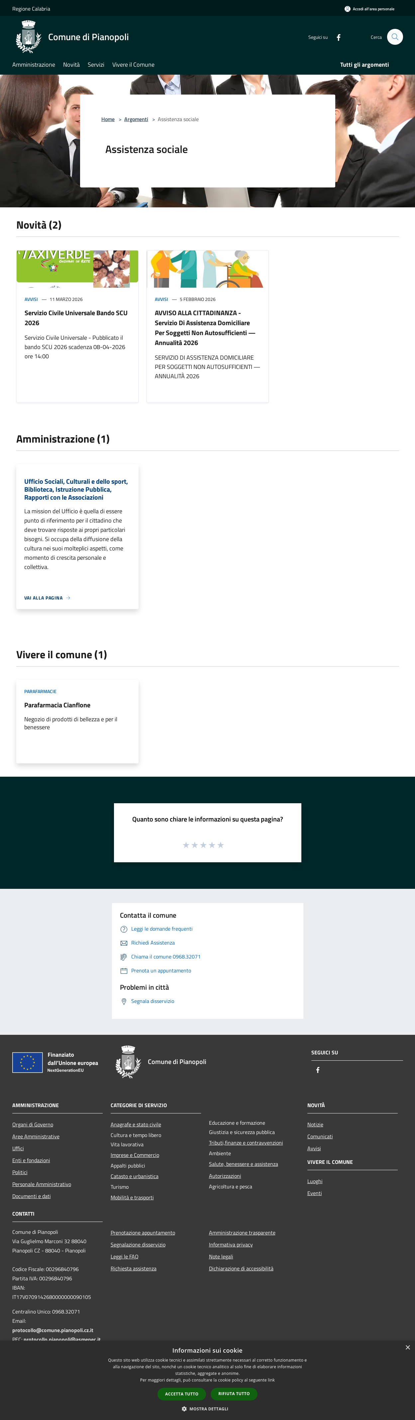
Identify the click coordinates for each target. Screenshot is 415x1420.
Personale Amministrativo (41, 1184)
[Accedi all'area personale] (369, 9)
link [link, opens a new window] (271, 1380)
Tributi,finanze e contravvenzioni (246, 1143)
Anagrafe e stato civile (136, 1124)
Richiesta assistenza (133, 1268)
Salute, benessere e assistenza (243, 1164)
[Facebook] (336, 36)
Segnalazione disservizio (138, 1244)
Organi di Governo (32, 1124)
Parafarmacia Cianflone (57, 705)
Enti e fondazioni (31, 1160)
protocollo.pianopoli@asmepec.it (62, 1339)
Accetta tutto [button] (181, 1394)
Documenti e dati (31, 1196)
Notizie (315, 1124)
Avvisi (31, 299)
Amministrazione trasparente (242, 1233)
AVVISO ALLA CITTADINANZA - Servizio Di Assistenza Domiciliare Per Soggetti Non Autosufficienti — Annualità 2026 (205, 328)
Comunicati (320, 1136)
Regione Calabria (31, 9)
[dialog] (207, 1380)
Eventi (314, 1193)
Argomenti (136, 119)
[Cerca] (395, 37)
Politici (20, 1172)
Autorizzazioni (225, 1176)
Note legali (221, 1256)
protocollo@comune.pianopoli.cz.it (52, 1330)
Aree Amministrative (35, 1136)
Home (108, 119)
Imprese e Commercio (135, 1155)
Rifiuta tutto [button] (234, 1393)
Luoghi (315, 1181)
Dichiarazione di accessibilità (241, 1268)
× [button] (407, 1347)
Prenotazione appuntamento (143, 1233)
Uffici (18, 1148)
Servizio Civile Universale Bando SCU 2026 (76, 318)
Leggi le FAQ (125, 1256)
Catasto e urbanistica (134, 1176)
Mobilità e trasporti (132, 1197)
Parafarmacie (40, 691)
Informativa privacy (231, 1244)
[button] (208, 1408)
